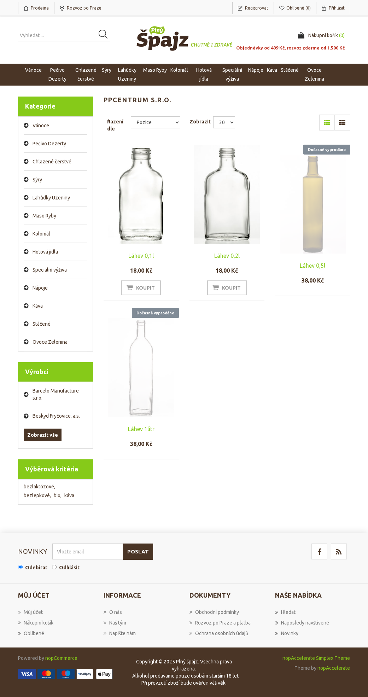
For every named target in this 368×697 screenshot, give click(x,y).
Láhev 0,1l (141, 255)
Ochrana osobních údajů (218, 633)
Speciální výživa (50, 270)
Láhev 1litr (141, 429)
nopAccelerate (333, 668)
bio (58, 495)
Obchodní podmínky (214, 612)
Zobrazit (200, 121)
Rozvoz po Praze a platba (220, 623)
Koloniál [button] (179, 70)
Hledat (285, 612)
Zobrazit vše (42, 435)
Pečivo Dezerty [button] (57, 74)
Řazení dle (115, 125)
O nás (113, 612)
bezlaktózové (39, 486)
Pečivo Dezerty (49, 143)
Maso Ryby (44, 216)
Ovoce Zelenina (50, 342)
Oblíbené (31, 633)
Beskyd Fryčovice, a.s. (56, 416)
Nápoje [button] (255, 70)
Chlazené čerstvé (52, 161)
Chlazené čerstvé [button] (86, 74)
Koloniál (41, 234)
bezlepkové (37, 495)
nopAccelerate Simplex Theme (316, 658)
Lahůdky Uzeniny (51, 198)
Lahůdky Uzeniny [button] (127, 74)
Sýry (37, 179)
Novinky (286, 633)
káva (69, 495)
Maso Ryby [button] (155, 70)
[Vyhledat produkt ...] (64, 35)
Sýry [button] (106, 70)
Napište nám (120, 633)
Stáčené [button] (290, 70)
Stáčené (42, 324)
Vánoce (33, 70)
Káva (272, 70)
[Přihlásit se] (87, 551)
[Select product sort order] (155, 122)
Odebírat (36, 567)
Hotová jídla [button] (204, 74)
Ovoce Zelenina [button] (314, 74)
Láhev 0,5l (312, 265)
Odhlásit (69, 567)
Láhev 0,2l (227, 255)
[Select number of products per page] (224, 122)
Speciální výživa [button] (232, 74)
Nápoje (40, 288)
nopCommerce (61, 658)
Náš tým (115, 623)
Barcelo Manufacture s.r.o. (56, 394)
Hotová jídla (45, 252)
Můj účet (30, 612)
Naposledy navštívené (302, 622)
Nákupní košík (35, 623)
